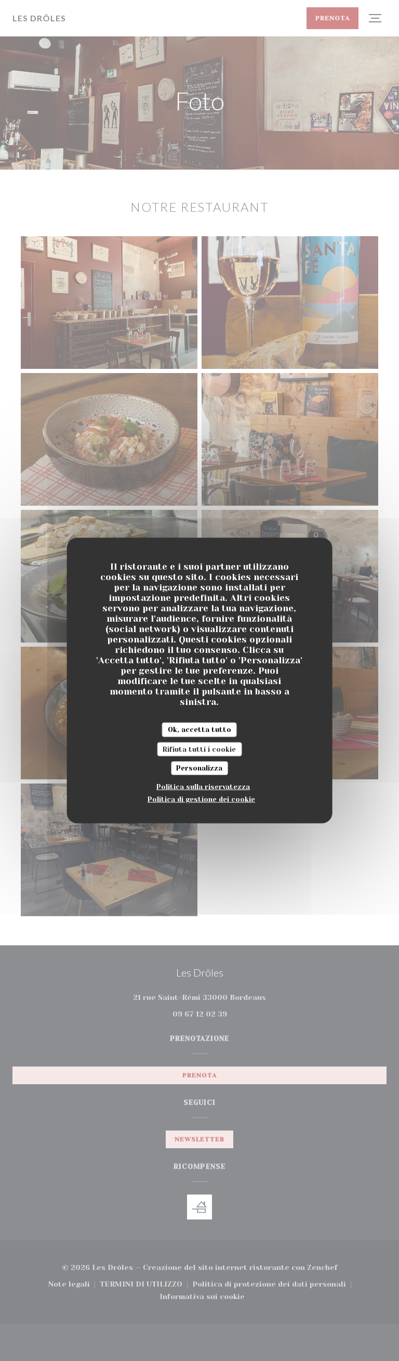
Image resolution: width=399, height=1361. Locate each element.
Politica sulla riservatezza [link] (203, 786)
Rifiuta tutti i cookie (199, 749)
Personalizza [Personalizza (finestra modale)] (199, 768)
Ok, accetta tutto (199, 730)
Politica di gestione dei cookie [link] (201, 799)
